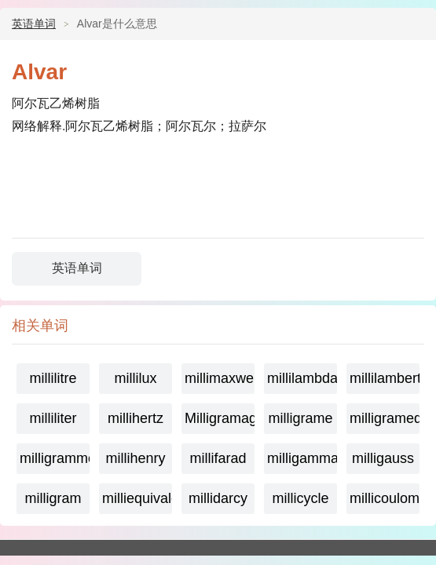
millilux (136, 378)
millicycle (301, 498)
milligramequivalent (385, 418)
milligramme (55, 458)
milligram (53, 498)
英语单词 (34, 23)
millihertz (135, 418)
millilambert (385, 378)
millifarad (217, 458)
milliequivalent (137, 498)
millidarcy (218, 498)
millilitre (53, 378)
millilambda (302, 378)
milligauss (383, 458)
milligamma (302, 458)
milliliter (53, 418)
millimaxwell (220, 378)
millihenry (135, 458)
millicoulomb (385, 498)
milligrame (300, 418)
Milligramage (220, 418)
